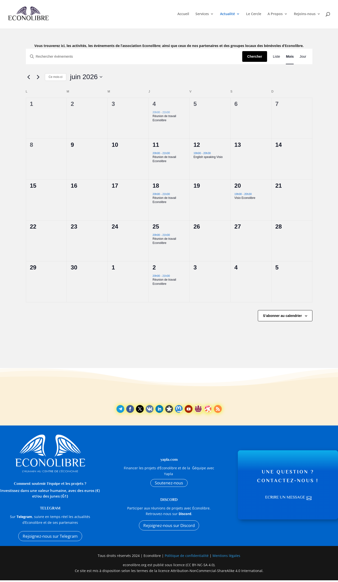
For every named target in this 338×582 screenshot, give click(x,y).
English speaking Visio (208, 157)
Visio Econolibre (244, 198)
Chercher (254, 56)
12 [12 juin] (196, 144)
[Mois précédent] (29, 77)
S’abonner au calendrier (282, 316)
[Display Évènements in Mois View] (290, 56)
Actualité (227, 15)
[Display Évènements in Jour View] (302, 56)
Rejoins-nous (305, 15)
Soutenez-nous (169, 483)
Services (202, 15)
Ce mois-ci (56, 77)
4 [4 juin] (154, 104)
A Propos (275, 15)
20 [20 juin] (237, 185)
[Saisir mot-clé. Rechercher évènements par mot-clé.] (134, 56)
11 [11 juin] (156, 144)
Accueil (183, 15)
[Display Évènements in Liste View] (276, 56)
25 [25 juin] (156, 226)
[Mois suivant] (38, 77)
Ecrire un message (285, 498)
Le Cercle (253, 15)
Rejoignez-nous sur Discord (169, 527)
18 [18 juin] (156, 185)
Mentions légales (226, 557)
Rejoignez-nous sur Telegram (50, 537)
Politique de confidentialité (187, 557)
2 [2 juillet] (154, 267)
